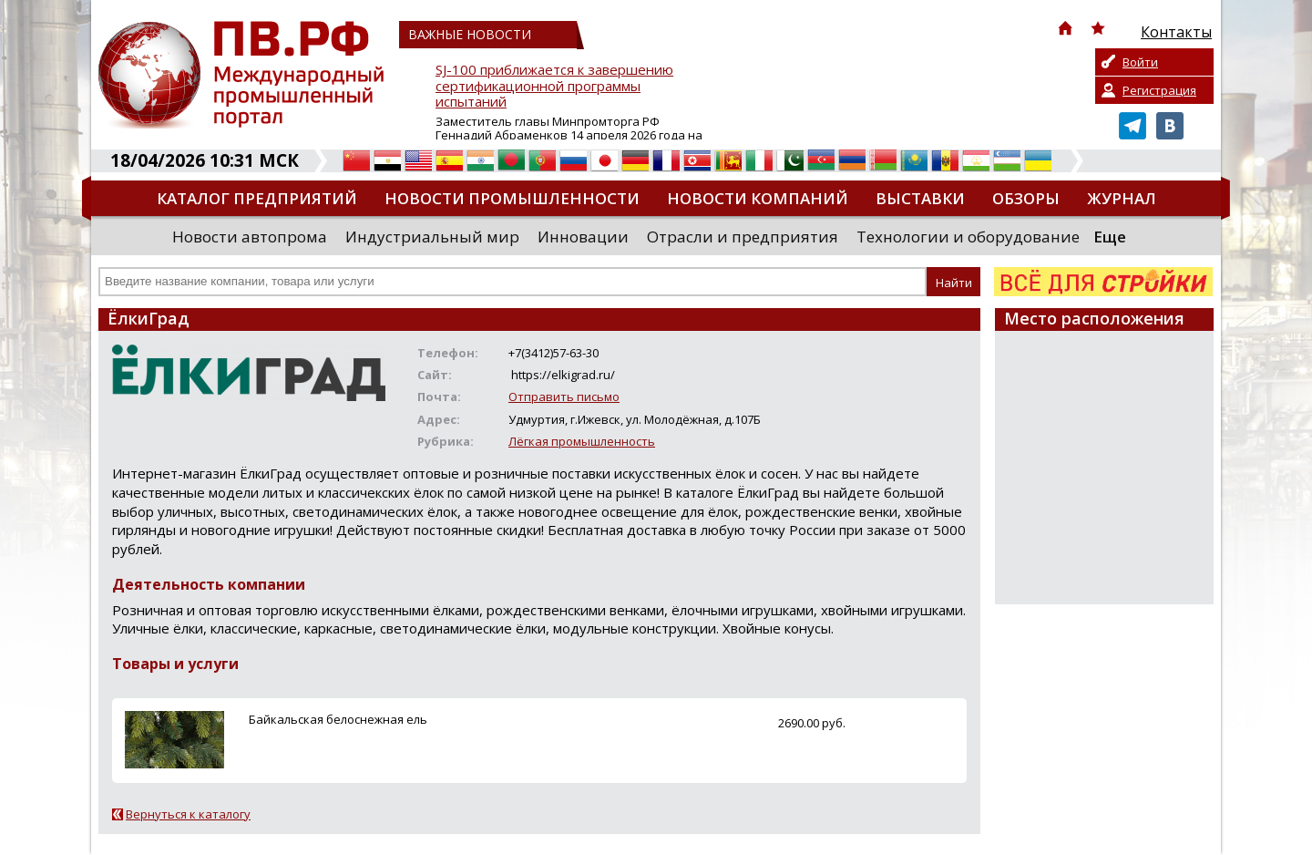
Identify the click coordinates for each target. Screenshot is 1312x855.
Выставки (920, 198)
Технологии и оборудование (968, 236)
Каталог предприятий (257, 198)
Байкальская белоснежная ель (338, 719)
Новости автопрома (249, 236)
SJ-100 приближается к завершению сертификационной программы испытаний (554, 86)
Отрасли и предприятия (742, 236)
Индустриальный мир (432, 236)
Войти (1140, 62)
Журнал (1121, 198)
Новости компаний (757, 198)
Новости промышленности (512, 198)
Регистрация (1159, 90)
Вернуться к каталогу (188, 814)
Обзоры (1026, 198)
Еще (1109, 236)
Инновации (583, 236)
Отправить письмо (564, 396)
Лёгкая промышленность (581, 441)
